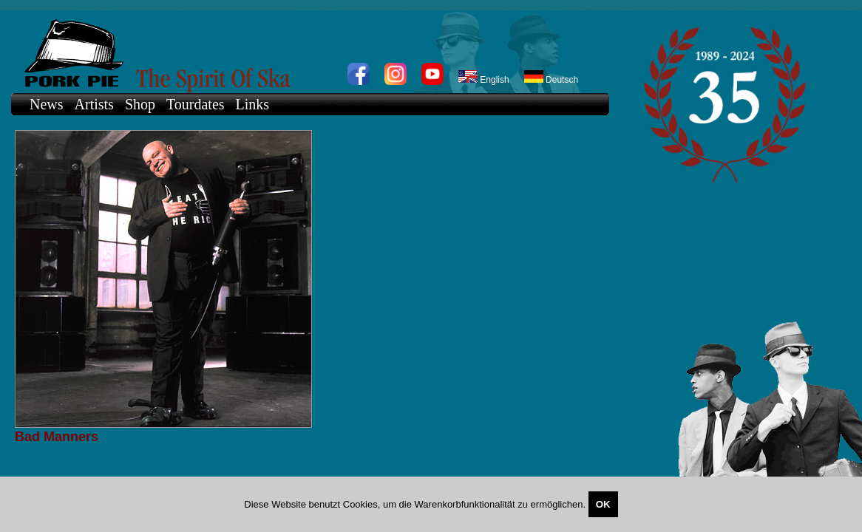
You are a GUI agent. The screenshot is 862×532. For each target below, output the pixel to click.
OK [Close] (603, 504)
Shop (140, 104)
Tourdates (195, 104)
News (47, 104)
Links (253, 104)
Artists (94, 104)
